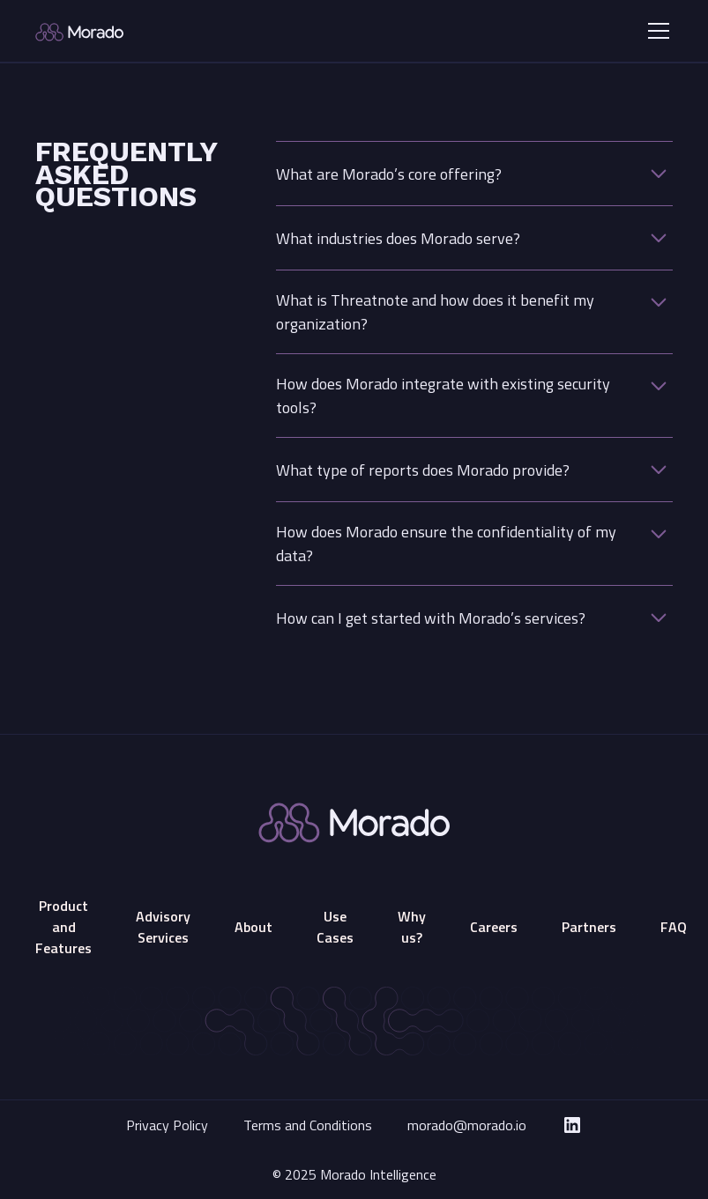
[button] (655, 31)
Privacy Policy (167, 1125)
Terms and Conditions (307, 1125)
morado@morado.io (466, 1125)
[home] (138, 30)
